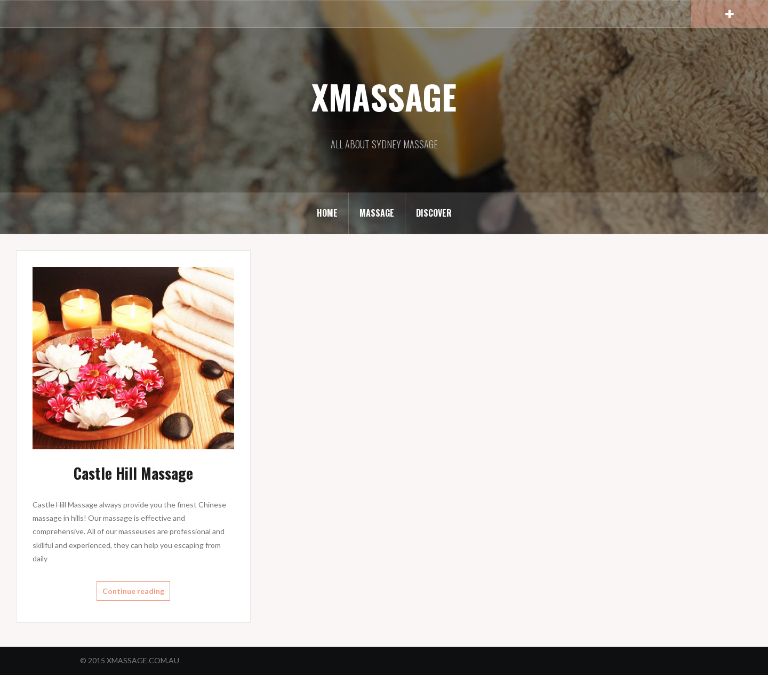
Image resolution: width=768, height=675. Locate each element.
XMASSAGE (384, 96)
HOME (327, 213)
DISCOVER (434, 213)
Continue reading (133, 590)
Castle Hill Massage (133, 473)
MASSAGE (376, 213)
